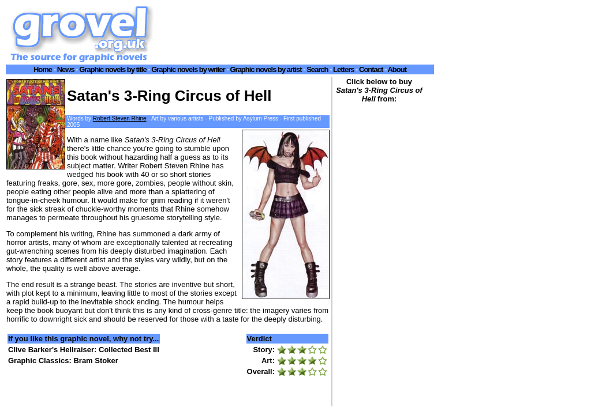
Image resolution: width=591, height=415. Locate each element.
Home (42, 69)
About (396, 69)
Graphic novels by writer (188, 69)
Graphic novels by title (112, 69)
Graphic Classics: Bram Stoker (63, 360)
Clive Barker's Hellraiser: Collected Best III (83, 349)
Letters (343, 69)
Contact (371, 69)
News (65, 69)
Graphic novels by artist (265, 69)
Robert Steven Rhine (120, 118)
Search (317, 69)
